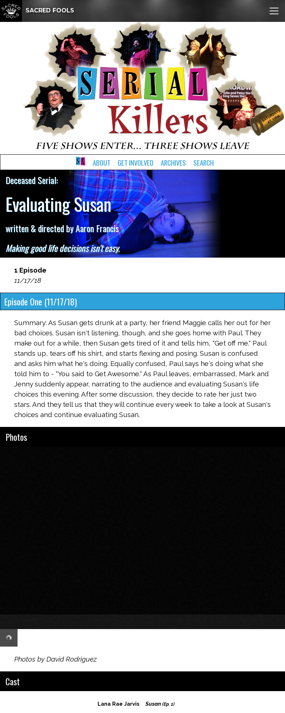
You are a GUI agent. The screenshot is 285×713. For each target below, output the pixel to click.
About (101, 162)
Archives (173, 162)
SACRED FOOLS (37, 10)
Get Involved (135, 162)
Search (203, 162)
